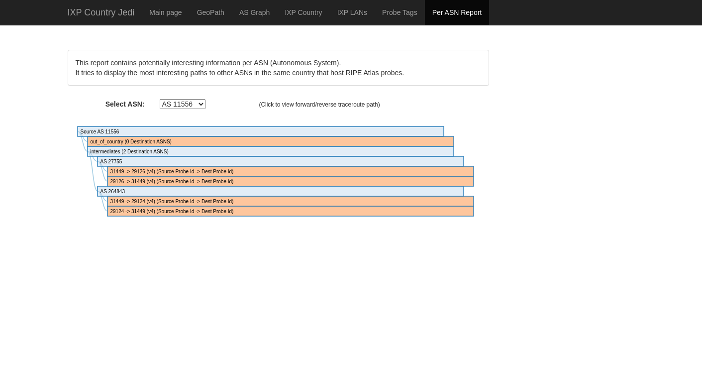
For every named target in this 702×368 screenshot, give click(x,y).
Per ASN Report (457, 12)
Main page (165, 12)
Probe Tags (399, 12)
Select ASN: (125, 104)
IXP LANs (352, 12)
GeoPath (210, 12)
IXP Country (303, 12)
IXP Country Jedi (101, 12)
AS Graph (254, 12)
